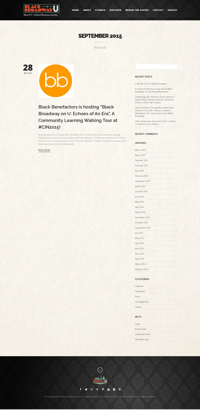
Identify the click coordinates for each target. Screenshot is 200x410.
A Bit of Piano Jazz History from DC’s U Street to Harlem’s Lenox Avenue (155, 123)
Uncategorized (141, 302)
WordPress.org (141, 340)
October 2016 (141, 192)
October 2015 (141, 223)
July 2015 (139, 233)
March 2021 (140, 156)
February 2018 (141, 176)
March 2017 (140, 187)
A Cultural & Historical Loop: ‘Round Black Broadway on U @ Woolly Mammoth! (153, 91)
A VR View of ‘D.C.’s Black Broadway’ (151, 84)
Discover (115, 10)
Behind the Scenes (137, 10)
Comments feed (142, 335)
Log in (137, 324)
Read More (44, 151)
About (87, 10)
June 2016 (139, 197)
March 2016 (140, 213)
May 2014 (139, 254)
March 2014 (140, 264)
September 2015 (142, 228)
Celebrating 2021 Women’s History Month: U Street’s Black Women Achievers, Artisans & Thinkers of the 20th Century (155, 100)
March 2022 (140, 150)
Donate (172, 10)
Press (137, 297)
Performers (140, 292)
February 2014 (141, 270)
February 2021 (141, 161)
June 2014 (139, 249)
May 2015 (139, 239)
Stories (100, 10)
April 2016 (139, 207)
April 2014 (139, 259)
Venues (138, 307)
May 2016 (139, 202)
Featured (139, 287)
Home (75, 10)
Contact (158, 10)
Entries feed (140, 329)
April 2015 (139, 244)
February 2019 (141, 166)
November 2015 (142, 218)
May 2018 (139, 171)
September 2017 (142, 181)
